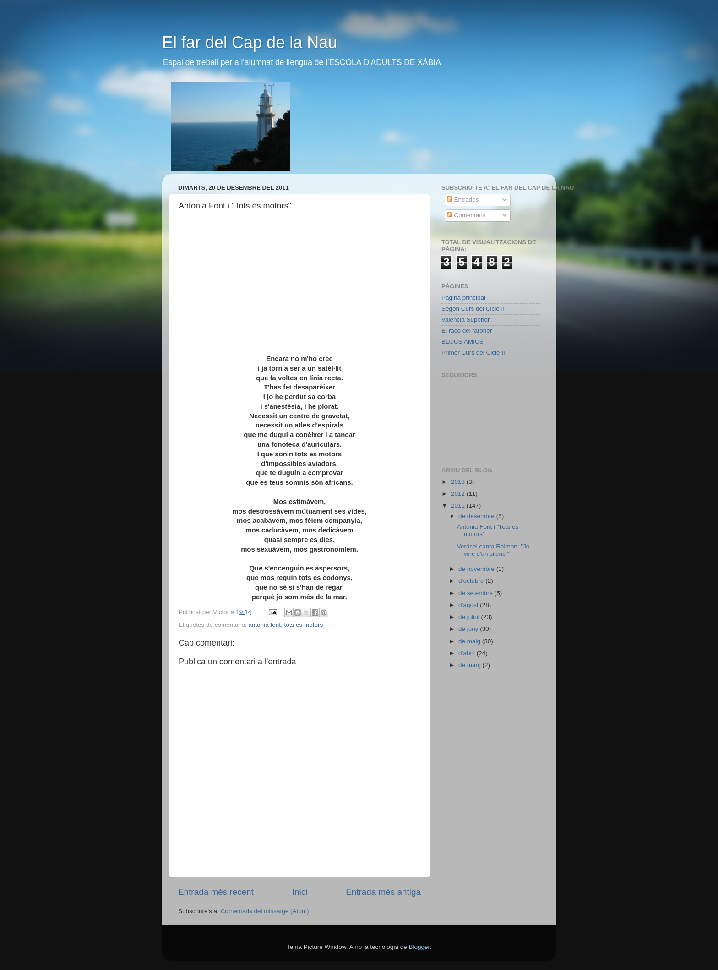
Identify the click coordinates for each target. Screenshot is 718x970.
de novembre (477, 568)
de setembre (476, 593)
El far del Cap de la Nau (249, 42)
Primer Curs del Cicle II (473, 352)
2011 (459, 505)
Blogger (419, 946)
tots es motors (303, 624)
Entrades (463, 199)
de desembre (477, 516)
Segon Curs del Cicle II (473, 308)
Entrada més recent (216, 892)
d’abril (467, 653)
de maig (470, 641)
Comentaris (466, 215)
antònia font (264, 624)
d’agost (469, 605)
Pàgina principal (463, 297)
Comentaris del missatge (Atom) (265, 911)
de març (470, 665)
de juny (469, 628)
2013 (459, 481)
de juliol (469, 617)
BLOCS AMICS (462, 341)
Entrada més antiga (383, 892)
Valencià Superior (465, 319)
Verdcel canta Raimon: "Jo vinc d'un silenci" (493, 550)
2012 (459, 493)
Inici (300, 892)
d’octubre (471, 580)
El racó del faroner (466, 330)
